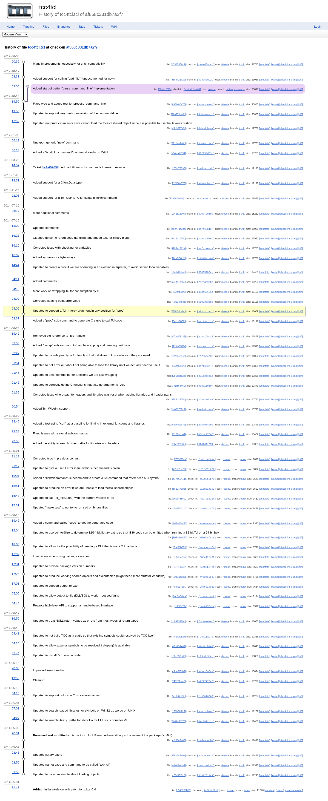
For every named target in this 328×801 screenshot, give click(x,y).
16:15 (15, 242)
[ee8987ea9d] (192, 88)
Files (46, 26)
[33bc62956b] (178, 436)
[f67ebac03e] (206, 350)
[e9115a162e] (206, 316)
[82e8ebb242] (206, 634)
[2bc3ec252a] (206, 341)
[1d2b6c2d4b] (178, 350)
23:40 (15, 414)
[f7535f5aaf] (180, 451)
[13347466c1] (178, 64)
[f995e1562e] (178, 245)
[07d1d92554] (206, 436)
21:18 (15, 449)
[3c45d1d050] (207, 576)
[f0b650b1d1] (180, 499)
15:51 (15, 477)
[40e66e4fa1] (178, 751)
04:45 (15, 592)
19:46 (15, 511)
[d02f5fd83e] (206, 151)
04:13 (15, 285)
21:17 (15, 458)
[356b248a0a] (178, 742)
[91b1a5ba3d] (206, 181)
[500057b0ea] (206, 268)
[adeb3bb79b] (206, 698)
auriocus (224, 196)
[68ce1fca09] (207, 547)
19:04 (15, 468)
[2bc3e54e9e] (206, 417)
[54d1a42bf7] (180, 576)
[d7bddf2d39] (178, 331)
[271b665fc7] (179, 698)
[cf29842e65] (179, 727)
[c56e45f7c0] (179, 761)
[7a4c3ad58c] (206, 751)
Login (318, 26)
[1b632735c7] (178, 402)
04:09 (15, 294)
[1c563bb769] (206, 235)
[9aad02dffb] (207, 499)
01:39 (15, 386)
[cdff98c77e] (180, 595)
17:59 (15, 120)
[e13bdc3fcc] (206, 644)
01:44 (15, 641)
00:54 (15, 400)
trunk (242, 64)
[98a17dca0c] (178, 113)
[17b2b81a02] (206, 254)
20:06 (15, 656)
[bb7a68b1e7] (206, 226)
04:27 (15, 705)
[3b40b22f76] (178, 708)
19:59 (15, 101)
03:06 (15, 86)
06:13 (15, 139)
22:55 (15, 434)
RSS (34, 792)
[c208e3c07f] (207, 585)
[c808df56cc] (206, 64)
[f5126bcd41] (179, 427)
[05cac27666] (206, 427)
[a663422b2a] (178, 79)
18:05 (15, 535)
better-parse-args (235, 88)
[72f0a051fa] (179, 341)
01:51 (15, 357)
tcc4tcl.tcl (36, 47)
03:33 (15, 76)
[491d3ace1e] (206, 369)
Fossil (24, 792)
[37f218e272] (206, 245)
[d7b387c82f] (207, 461)
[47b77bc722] (179, 461)
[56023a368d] (206, 297)
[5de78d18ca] (206, 142)
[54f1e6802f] (179, 316)
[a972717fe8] (206, 669)
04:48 (15, 622)
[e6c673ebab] (178, 268)
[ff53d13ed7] (207, 566)
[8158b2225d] (178, 393)
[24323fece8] (179, 669)
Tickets (98, 26)
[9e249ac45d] (179, 528)
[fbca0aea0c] (206, 610)
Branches (63, 26)
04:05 (15, 304)
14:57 (15, 163)
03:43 (15, 739)
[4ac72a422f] (207, 490)
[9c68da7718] (211, 776)
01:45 (15, 366)
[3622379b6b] (179, 480)
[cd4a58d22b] (206, 79)
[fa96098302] (206, 683)
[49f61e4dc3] (179, 297)
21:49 (15, 773)
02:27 (15, 347)
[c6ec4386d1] (179, 490)
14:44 (15, 261)
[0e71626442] (206, 360)
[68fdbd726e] (165, 88)
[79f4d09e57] (206, 278)
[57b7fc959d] (206, 211)
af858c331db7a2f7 (82, 47)
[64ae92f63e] (178, 417)
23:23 (15, 424)
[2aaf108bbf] (179, 254)
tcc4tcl (48, 7)
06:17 (15, 208)
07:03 (15, 696)
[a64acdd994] (178, 151)
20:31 (15, 720)
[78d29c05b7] (206, 727)
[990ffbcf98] (179, 287)
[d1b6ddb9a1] (206, 127)
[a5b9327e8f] (178, 127)
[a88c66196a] (206, 287)
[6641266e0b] (206, 103)
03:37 (15, 313)
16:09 (15, 251)
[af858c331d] (206, 306)
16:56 (15, 607)
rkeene (225, 64)
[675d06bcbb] (178, 306)
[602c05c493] (179, 514)
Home (10, 26)
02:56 (15, 338)
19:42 (15, 328)
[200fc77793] (179, 166)
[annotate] (264, 64)
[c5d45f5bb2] (179, 659)
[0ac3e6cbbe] (179, 585)
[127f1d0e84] (180, 557)
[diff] (300, 64)
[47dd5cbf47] (179, 634)
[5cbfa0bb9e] (179, 683)
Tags (82, 26)
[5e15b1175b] (178, 235)
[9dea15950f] (206, 379)
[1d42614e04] (178, 211)
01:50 (15, 758)
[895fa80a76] (178, 103)
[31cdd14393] (207, 480)
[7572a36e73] (204, 196)
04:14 (15, 275)
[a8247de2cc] (178, 226)
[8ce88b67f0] (180, 538)
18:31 (15, 178)
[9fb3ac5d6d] (180, 566)
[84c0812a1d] (206, 708)
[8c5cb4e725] (206, 742)
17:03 (15, 573)
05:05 (15, 583)
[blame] (275, 64)
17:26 (15, 564)
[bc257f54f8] (206, 331)
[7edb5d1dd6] (206, 166)
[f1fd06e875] (179, 181)
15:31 (15, 496)
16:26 (15, 232)
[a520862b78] (207, 470)
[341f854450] (178, 379)
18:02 (15, 223)
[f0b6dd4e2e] (178, 369)
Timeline (28, 26)
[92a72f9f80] (206, 659)
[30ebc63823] (178, 360)
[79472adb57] (206, 393)
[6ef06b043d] (207, 557)
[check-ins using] (289, 64)
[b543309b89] (183, 776)
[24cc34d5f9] (207, 538)
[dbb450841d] (206, 113)
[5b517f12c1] (206, 761)
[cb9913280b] (178, 610)
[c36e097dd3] (178, 644)
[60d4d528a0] (206, 402)
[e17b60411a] (179, 470)
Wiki (114, 26)
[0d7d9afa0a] (207, 528)
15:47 (15, 487)
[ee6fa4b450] (178, 278)
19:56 (15, 110)
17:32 (15, 544)
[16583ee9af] (180, 547)
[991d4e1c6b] (178, 142)
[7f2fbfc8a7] (179, 625)
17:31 (15, 554)
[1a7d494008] (207, 514)
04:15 (15, 681)
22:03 (15, 193)
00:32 (15, 61)
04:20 (15, 632)
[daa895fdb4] (207, 595)
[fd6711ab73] (206, 625)
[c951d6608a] (207, 451)
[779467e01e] (176, 196)
